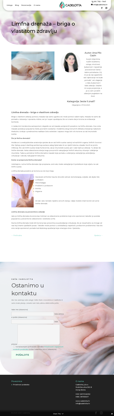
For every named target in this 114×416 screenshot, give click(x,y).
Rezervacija (26, 5)
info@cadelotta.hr (83, 404)
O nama (37, 5)
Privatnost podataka (21, 385)
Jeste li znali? (87, 101)
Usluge (10, 5)
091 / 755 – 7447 (100, 2)
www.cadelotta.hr (83, 401)
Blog (17, 5)
